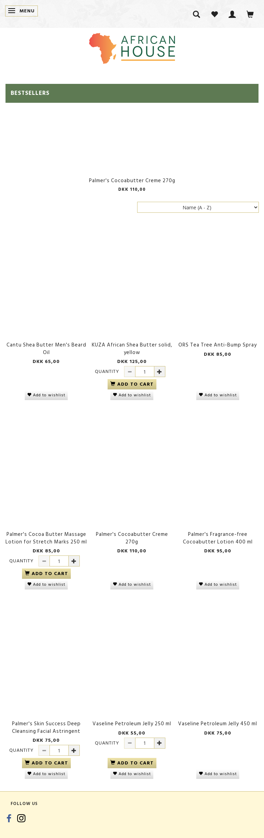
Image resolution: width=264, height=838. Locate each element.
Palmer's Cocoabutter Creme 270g (132, 180)
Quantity (108, 371)
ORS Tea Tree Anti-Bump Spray (217, 345)
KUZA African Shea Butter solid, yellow (132, 348)
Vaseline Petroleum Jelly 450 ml (217, 723)
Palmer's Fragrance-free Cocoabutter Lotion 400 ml (218, 538)
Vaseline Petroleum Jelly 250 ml (131, 723)
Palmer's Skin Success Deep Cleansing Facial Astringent (46, 727)
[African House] (132, 47)
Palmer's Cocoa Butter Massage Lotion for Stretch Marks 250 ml (46, 538)
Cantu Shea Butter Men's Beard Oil (46, 348)
